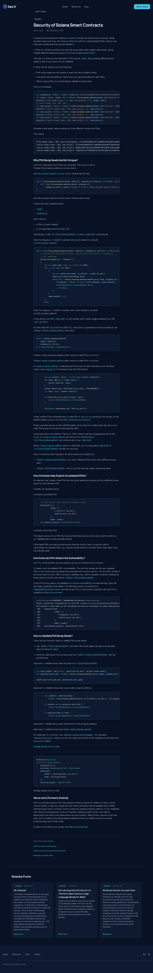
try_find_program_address (45, 243)
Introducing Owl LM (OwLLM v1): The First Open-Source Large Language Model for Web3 (74, 893)
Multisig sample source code (46, 746)
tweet (72, 53)
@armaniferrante (86, 53)
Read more (19, 934)
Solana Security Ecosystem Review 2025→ (50, 851)
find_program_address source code (53, 173)
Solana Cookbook (68, 41)
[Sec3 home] (10, 7)
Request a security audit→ (43, 855)
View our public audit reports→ (45, 846)
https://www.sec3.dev (78, 827)
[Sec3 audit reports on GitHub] (144, 954)
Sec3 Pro (37, 563)
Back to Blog (39, 11)
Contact (37, 954)
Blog (86, 7)
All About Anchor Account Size (119, 890)
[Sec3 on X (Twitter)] (149, 954)
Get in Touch (142, 7)
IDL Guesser (20, 890)
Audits (65, 7)
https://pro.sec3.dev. (53, 592)
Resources (76, 7)
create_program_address (47, 366)
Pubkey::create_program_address (48, 360)
